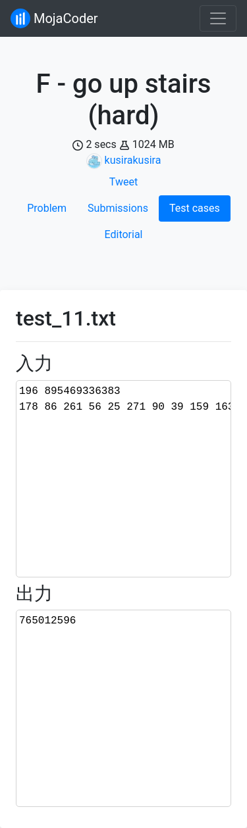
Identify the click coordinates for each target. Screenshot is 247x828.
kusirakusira (133, 160)
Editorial (124, 234)
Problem (47, 208)
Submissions (118, 208)
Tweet (123, 182)
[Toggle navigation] (218, 18)
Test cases (194, 208)
